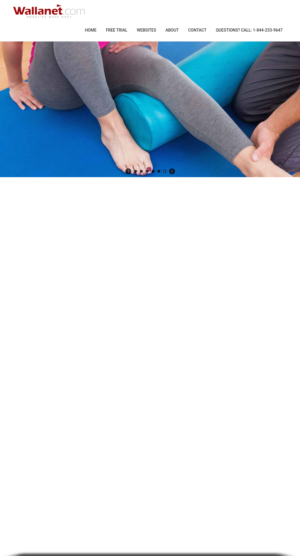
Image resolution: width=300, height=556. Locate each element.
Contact (197, 30)
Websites (146, 30)
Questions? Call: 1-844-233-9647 (249, 30)
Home (91, 30)
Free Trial (116, 30)
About (171, 30)
